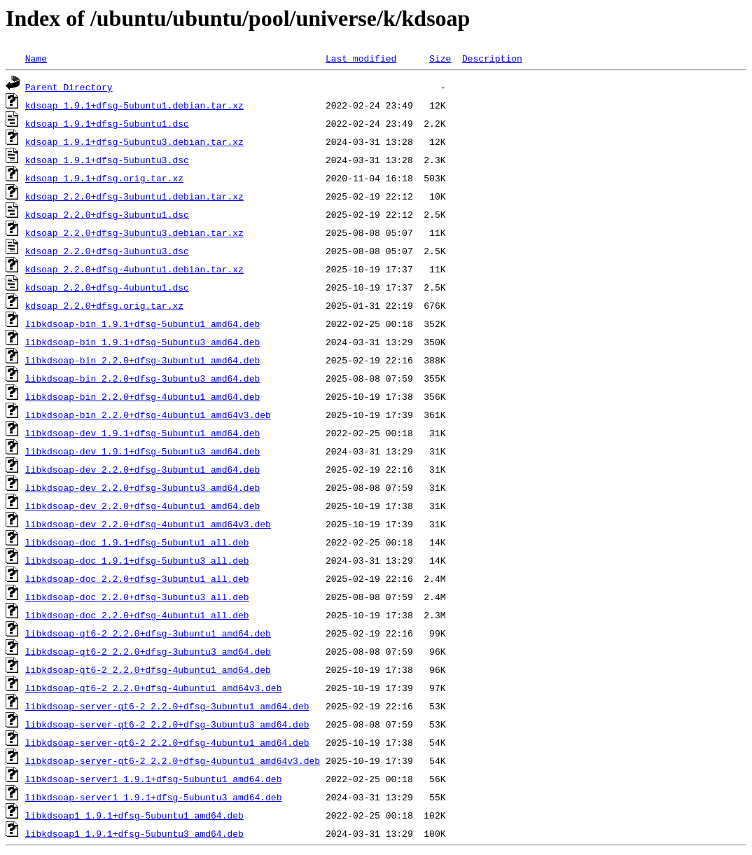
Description (492, 58)
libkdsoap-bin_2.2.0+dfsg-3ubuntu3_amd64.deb (142, 378)
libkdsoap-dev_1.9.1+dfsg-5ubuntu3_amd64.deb (142, 451)
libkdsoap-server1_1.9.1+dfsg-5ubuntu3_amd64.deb (153, 797)
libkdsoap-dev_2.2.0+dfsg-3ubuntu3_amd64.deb (142, 487)
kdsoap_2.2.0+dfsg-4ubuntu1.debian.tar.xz (134, 269)
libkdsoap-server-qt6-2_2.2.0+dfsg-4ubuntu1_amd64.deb (167, 742)
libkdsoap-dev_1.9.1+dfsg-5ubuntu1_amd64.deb (142, 432)
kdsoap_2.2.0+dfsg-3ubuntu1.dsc (107, 214)
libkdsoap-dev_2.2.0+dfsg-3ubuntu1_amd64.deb (142, 469)
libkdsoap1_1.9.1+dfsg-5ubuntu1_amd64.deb (134, 815)
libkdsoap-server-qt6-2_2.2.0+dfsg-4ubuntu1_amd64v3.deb (172, 760)
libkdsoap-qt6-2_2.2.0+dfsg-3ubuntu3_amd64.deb (148, 651)
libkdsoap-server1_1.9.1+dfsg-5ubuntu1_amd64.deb (153, 778)
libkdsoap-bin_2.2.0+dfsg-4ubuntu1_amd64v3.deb (148, 414)
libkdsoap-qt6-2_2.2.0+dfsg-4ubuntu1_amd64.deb (148, 669)
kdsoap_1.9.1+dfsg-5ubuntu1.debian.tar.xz (134, 105)
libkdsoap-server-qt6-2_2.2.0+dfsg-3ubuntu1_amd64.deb (167, 706)
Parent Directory (69, 87)
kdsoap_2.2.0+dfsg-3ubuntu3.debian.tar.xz (134, 232)
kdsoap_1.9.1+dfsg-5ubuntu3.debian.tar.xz (134, 141)
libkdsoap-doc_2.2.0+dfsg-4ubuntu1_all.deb (137, 615)
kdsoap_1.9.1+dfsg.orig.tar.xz (104, 178)
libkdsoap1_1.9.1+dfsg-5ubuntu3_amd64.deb (134, 833)
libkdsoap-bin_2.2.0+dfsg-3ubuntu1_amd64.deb (142, 360)
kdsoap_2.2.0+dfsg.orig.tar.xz (104, 305)
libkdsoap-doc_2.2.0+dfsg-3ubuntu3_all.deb (137, 596)
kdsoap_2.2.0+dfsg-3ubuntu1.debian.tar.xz (134, 196)
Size (440, 58)
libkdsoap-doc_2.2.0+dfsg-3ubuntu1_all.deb (137, 578)
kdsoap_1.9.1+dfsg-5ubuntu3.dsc (107, 159)
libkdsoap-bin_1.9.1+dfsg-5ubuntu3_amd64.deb (142, 341)
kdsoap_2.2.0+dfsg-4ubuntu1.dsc (107, 287)
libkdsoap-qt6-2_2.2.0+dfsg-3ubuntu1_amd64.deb (148, 633)
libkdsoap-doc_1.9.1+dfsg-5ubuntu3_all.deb (137, 560)
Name (36, 58)
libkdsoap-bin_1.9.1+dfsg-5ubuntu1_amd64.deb (142, 323)
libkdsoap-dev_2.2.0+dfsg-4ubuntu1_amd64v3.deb (148, 523)
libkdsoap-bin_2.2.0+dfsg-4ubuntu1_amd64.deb (142, 396)
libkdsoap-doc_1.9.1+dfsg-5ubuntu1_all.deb (137, 542)
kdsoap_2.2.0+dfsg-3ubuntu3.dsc (107, 250)
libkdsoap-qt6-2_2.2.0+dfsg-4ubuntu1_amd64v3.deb (153, 687)
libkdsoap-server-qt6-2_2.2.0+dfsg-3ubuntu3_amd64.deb (167, 724)
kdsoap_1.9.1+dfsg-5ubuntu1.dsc (107, 123)
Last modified (361, 58)
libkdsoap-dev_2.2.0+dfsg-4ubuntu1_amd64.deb (142, 505)
